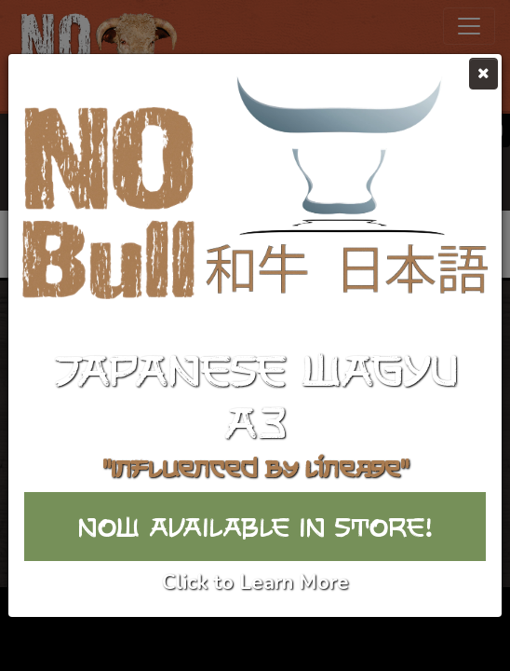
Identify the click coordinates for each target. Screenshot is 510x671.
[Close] (483, 73)
